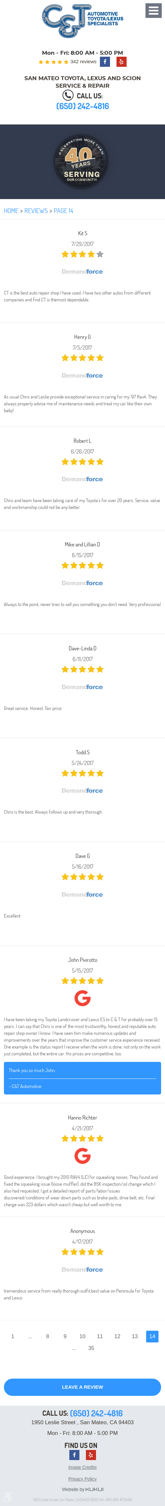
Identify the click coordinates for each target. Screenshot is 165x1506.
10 (82, 1336)
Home (11, 211)
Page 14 (63, 211)
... (30, 1336)
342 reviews (83, 61)
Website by (82, 1489)
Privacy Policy (82, 1479)
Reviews (36, 211)
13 (135, 1336)
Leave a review (82, 1387)
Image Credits (82, 1467)
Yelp (122, 62)
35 (91, 1348)
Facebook (105, 62)
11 (100, 1336)
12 (117, 1336)
